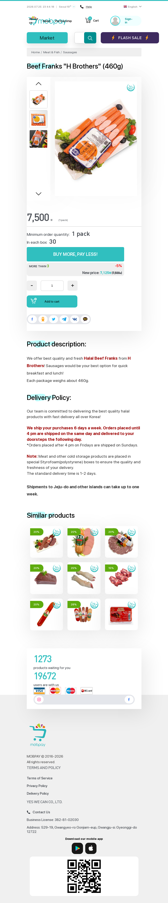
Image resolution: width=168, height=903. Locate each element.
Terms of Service (40, 778)
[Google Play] (77, 848)
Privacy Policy (37, 786)
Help (86, 7)
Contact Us (38, 812)
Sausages (70, 52)
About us (33, 20)
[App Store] (90, 848)
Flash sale (130, 37)
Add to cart (45, 301)
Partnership (63, 21)
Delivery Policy (38, 794)
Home (35, 52)
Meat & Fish (51, 52)
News (47, 21)
